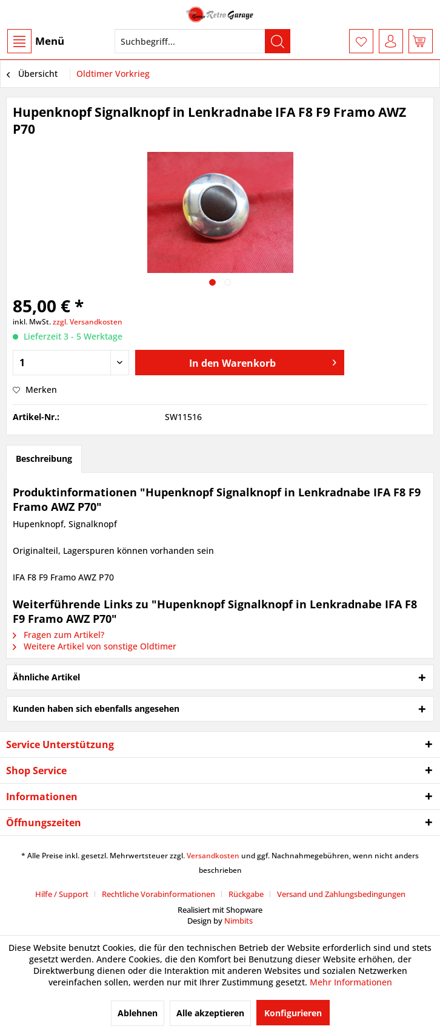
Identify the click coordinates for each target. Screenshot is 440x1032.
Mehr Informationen (351, 982)
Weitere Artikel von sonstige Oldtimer (94, 646)
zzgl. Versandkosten (87, 322)
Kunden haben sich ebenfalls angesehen (96, 708)
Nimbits (238, 920)
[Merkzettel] (361, 41)
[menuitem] (35, 41)
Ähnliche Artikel (46, 677)
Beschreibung (44, 458)
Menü (35, 41)
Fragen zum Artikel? (58, 634)
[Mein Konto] (391, 41)
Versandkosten (213, 855)
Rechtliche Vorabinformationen (158, 894)
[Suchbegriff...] (202, 41)
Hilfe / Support (61, 894)
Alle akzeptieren (210, 1013)
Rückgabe (246, 894)
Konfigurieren (293, 1013)
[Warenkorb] (420, 41)
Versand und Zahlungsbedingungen (341, 894)
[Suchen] (277, 41)
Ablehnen (138, 1013)
